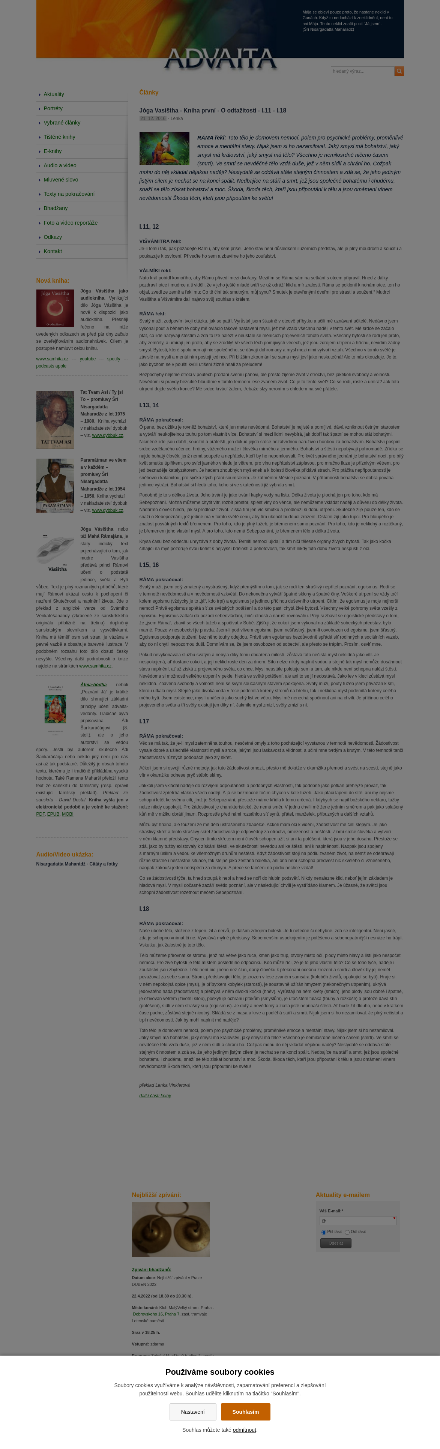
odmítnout (244, 1430)
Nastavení (193, 1412)
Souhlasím (246, 1412)
